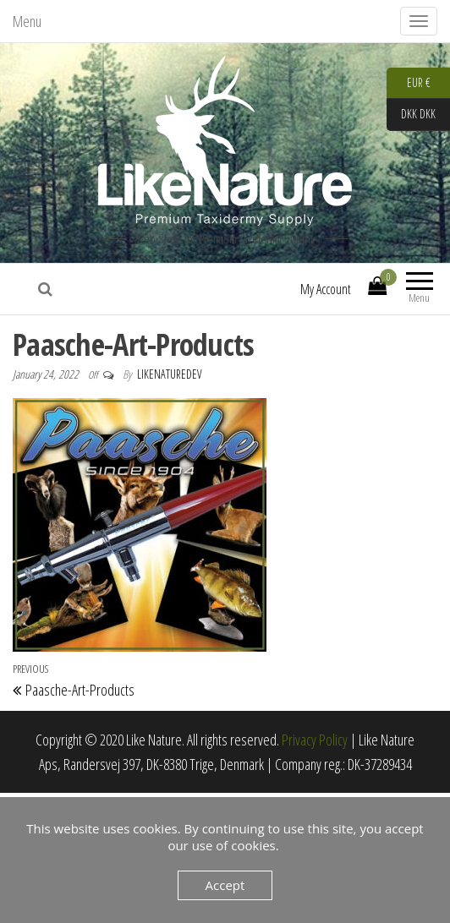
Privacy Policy (315, 739)
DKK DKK (411, 114)
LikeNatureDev (169, 374)
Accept (225, 885)
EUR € (409, 83)
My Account (325, 289)
